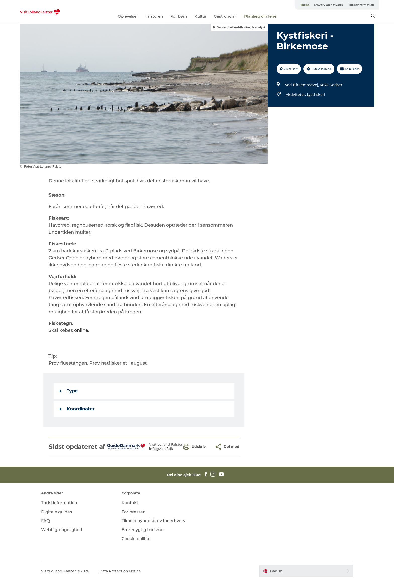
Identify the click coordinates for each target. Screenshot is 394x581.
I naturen (154, 16)
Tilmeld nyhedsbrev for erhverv (153, 520)
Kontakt (130, 502)
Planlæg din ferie (260, 16)
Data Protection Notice (120, 571)
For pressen (134, 512)
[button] (195, 447)
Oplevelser (128, 16)
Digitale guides (56, 512)
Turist (304, 5)
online (81, 330)
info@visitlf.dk (161, 449)
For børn (178, 16)
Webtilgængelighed (61, 529)
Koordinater (77, 409)
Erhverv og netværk (328, 5)
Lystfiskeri (316, 94)
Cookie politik (135, 538)
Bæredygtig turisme (142, 529)
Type (68, 391)
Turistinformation (361, 5)
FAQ (45, 520)
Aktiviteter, (296, 94)
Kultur (200, 16)
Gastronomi (225, 16)
